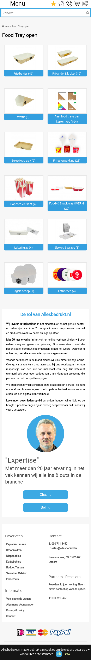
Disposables (13, 556)
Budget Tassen (15, 567)
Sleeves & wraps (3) (66, 247)
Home (5, 26)
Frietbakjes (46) (23, 73)
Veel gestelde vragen (18, 599)
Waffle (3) (23, 117)
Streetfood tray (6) (23, 160)
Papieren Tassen (16, 544)
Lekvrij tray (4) (23, 247)
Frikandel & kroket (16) (66, 73)
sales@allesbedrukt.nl (64, 548)
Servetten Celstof (16, 573)
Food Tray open (20, 26)
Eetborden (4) (67, 291)
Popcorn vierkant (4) (23, 204)
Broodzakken (14, 550)
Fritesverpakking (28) (66, 160)
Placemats (12, 579)
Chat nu (45, 494)
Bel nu (45, 507)
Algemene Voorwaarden (20, 604)
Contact (10, 616)
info (67, 654)
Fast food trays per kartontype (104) (67, 118)
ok (59, 654)
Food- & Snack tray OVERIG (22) (66, 205)
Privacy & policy (15, 610)
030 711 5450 (59, 543)
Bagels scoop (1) (23, 291)
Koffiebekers (13, 561)
